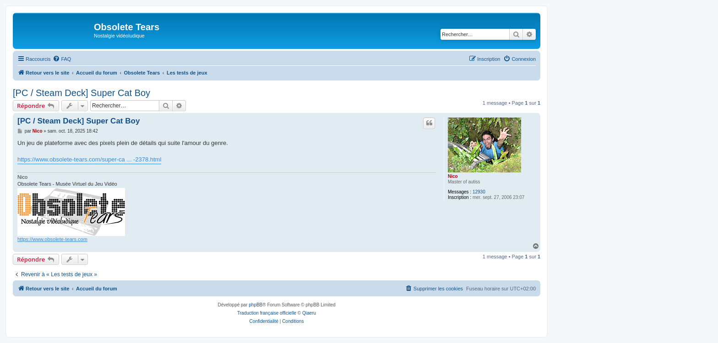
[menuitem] (62, 59)
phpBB (255, 304)
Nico (453, 176)
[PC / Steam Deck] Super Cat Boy (81, 93)
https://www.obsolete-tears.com (52, 239)
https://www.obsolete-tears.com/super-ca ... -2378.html (89, 159)
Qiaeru (309, 313)
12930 (479, 191)
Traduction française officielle (266, 313)
